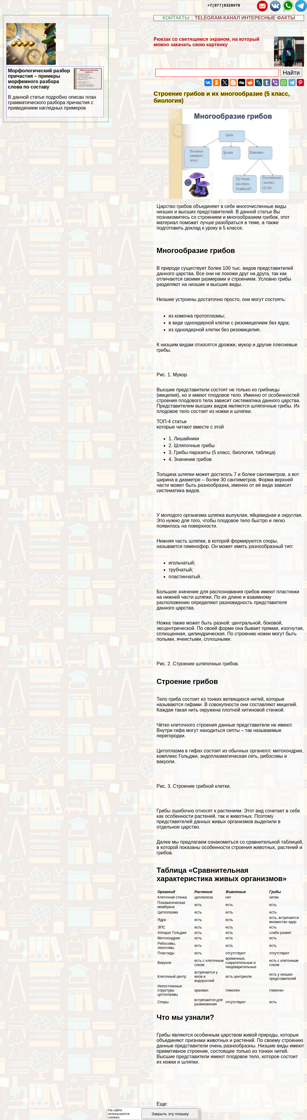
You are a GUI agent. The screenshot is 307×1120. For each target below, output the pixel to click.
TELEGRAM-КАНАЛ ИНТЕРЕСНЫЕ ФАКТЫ (245, 17)
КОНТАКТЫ (175, 17)
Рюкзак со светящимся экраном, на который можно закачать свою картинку (206, 42)
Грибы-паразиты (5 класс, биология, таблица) (225, 452)
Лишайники (186, 438)
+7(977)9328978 (223, 5)
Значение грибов (193, 459)
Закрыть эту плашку (170, 1114)
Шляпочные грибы (194, 445)
